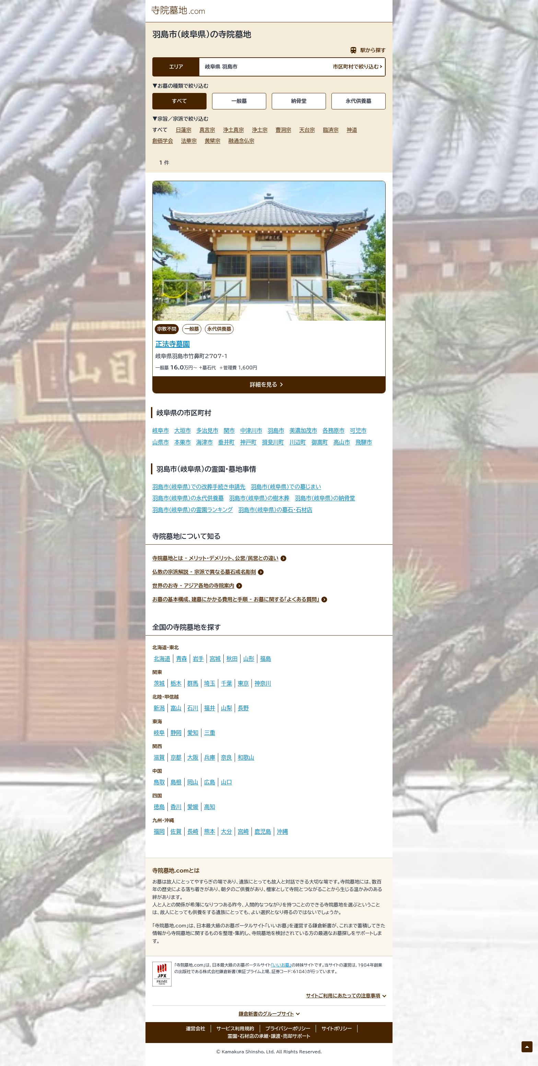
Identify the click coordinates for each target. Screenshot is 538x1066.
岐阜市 (160, 430)
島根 (176, 782)
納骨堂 (299, 101)
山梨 (226, 708)
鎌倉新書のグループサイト (266, 1013)
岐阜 (159, 732)
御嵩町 (320, 442)
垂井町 (226, 442)
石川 (192, 708)
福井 (209, 708)
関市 (229, 430)
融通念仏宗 (241, 140)
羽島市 (276, 430)
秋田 (231, 658)
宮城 (215, 658)
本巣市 (182, 442)
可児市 (358, 430)
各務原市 (333, 430)
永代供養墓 (359, 101)
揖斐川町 (273, 442)
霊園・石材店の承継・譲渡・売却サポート (269, 1036)
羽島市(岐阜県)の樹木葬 (259, 498)
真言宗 (207, 129)
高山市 (342, 442)
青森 (181, 658)
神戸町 (248, 442)
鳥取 (159, 782)
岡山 (192, 782)
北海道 (162, 658)
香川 (176, 806)
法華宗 (189, 140)
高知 (209, 806)
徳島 (159, 806)
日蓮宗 (183, 129)
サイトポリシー (336, 1028)
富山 (176, 708)
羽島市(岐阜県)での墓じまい (286, 486)
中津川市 (251, 430)
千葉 (226, 683)
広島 (209, 782)
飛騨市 (363, 442)
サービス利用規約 (235, 1028)
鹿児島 (263, 831)
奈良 (226, 757)
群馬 (192, 683)
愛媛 (192, 806)
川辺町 (298, 442)
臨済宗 (330, 129)
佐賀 (176, 831)
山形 (248, 658)
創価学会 (162, 140)
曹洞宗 (283, 129)
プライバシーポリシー (288, 1028)
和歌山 (246, 757)
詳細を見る (267, 384)
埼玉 (209, 683)
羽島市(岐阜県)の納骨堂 (325, 498)
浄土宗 (259, 129)
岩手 (198, 658)
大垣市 (182, 430)
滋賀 (159, 757)
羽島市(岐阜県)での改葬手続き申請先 (198, 486)
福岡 (159, 831)
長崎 (192, 831)
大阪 (192, 757)
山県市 (160, 442)
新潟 (159, 708)
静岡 (176, 732)
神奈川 (263, 683)
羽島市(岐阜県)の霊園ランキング (192, 509)
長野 (243, 708)
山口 (226, 782)
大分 (226, 831)
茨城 (159, 683)
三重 (209, 732)
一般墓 (239, 101)
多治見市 (207, 430)
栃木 (176, 683)
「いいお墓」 (281, 965)
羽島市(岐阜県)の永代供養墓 (188, 498)
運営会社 (195, 1028)
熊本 (209, 831)
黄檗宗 (212, 140)
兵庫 (209, 757)
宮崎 (243, 831)
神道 (352, 129)
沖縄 (282, 831)
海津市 (204, 442)
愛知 (192, 732)
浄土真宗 (233, 129)
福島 (265, 658)
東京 (243, 683)
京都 (176, 757)
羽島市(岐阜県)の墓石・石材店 (275, 509)
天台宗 (307, 129)
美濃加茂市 (303, 430)
